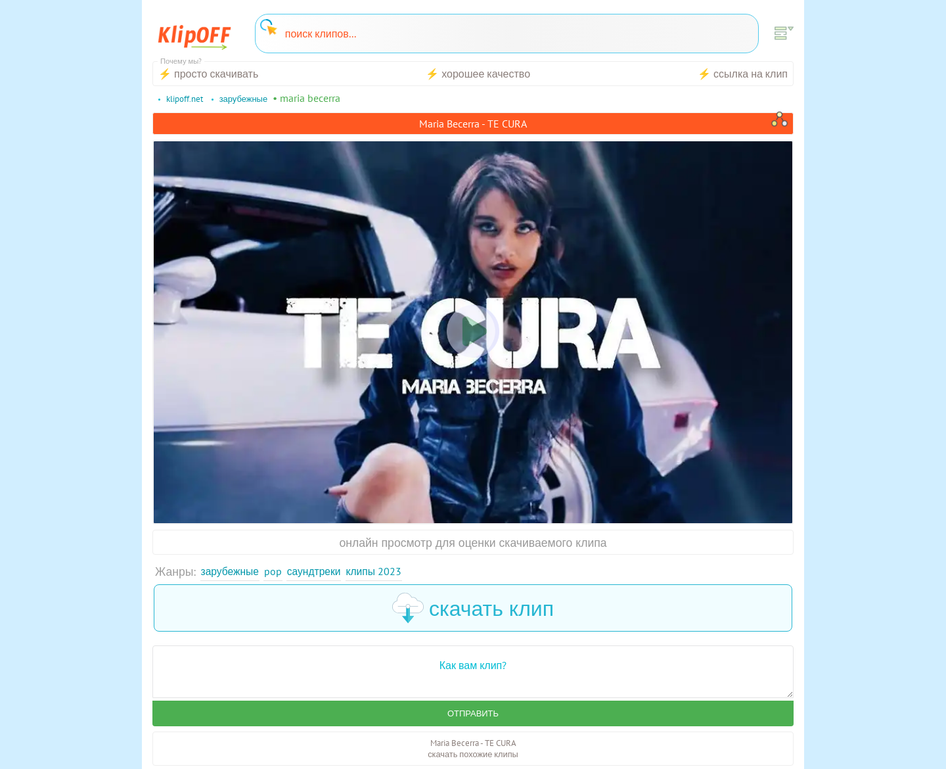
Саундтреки (326, 572)
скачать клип (473, 610)
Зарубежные (234, 572)
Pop (281, 572)
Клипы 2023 (394, 572)
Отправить (473, 716)
